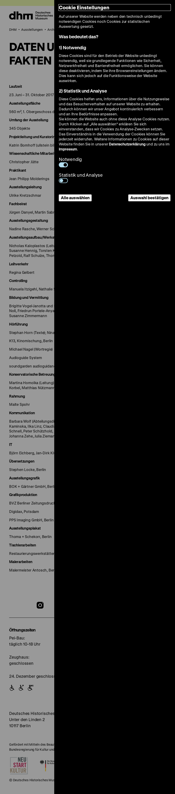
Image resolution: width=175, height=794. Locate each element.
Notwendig (70, 161)
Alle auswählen (75, 197)
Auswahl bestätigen (149, 197)
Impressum (68, 149)
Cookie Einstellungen (84, 7)
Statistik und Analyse (81, 177)
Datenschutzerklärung (127, 144)
